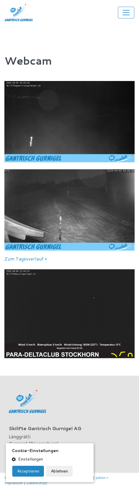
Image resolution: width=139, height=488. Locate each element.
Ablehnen (59, 471)
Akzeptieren (28, 471)
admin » (101, 477)
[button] (50, 459)
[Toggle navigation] (126, 12)
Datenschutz (36, 482)
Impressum (13, 482)
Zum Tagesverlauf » (25, 258)
